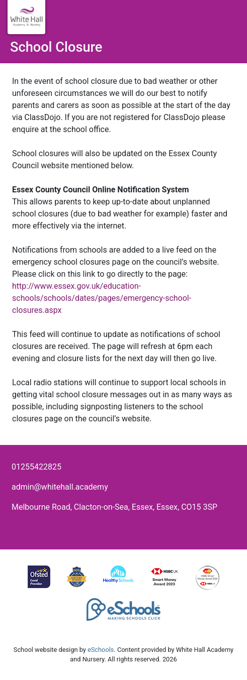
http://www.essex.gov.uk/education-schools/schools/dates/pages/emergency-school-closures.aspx (101, 298)
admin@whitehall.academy (60, 487)
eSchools (101, 649)
